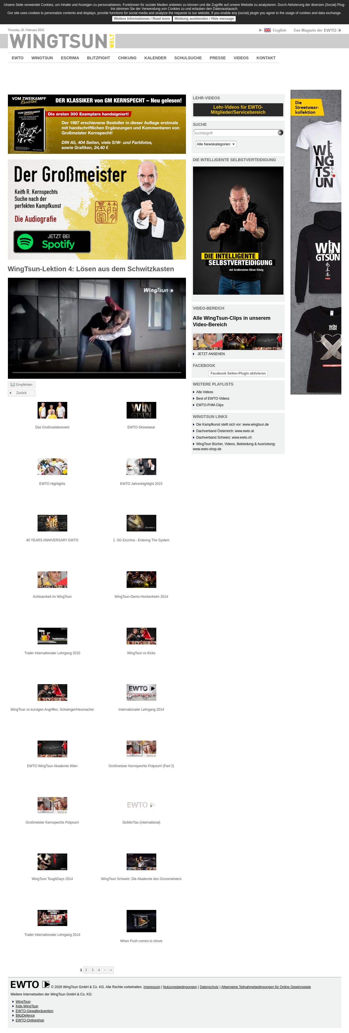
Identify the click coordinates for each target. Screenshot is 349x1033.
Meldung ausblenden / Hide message (204, 19)
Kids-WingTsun (27, 1006)
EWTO (18, 58)
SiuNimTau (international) (141, 822)
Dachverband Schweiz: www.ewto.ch (224, 437)
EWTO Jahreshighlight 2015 (141, 484)
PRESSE (218, 58)
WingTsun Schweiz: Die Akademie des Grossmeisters (141, 879)
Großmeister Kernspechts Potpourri (52, 822)
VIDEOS (241, 58)
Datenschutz (209, 987)
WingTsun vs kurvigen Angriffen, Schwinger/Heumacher (52, 710)
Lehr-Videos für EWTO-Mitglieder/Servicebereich (238, 110)
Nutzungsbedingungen (180, 987)
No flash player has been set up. (97, 328)
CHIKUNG (127, 58)
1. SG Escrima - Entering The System (141, 540)
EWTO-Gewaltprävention (34, 1011)
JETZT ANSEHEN (211, 354)
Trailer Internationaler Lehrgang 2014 (52, 935)
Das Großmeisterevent (52, 427)
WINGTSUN (42, 58)
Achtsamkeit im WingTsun (52, 597)
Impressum (152, 987)
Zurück (21, 393)
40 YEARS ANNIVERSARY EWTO (52, 540)
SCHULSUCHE (188, 58)
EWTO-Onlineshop (30, 1020)
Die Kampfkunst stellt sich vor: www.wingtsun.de (232, 424)
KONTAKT (266, 58)
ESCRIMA (70, 58)
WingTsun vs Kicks (141, 653)
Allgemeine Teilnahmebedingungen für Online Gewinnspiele (266, 987)
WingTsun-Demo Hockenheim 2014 (141, 597)
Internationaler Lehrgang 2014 (141, 710)
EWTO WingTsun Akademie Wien (52, 766)
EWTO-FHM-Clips (210, 405)
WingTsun (23, 1002)
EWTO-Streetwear (141, 427)
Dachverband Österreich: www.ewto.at (225, 431)
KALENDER (155, 58)
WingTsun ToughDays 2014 (52, 879)
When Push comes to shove (141, 941)
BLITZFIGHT (98, 58)
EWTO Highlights (52, 484)
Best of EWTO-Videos (212, 398)
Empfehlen (21, 385)
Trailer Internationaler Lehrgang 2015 (52, 653)
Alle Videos (204, 392)
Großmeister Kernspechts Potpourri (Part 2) (141, 766)
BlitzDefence (25, 1015)
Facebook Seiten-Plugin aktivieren (238, 373)
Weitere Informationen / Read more (142, 19)
